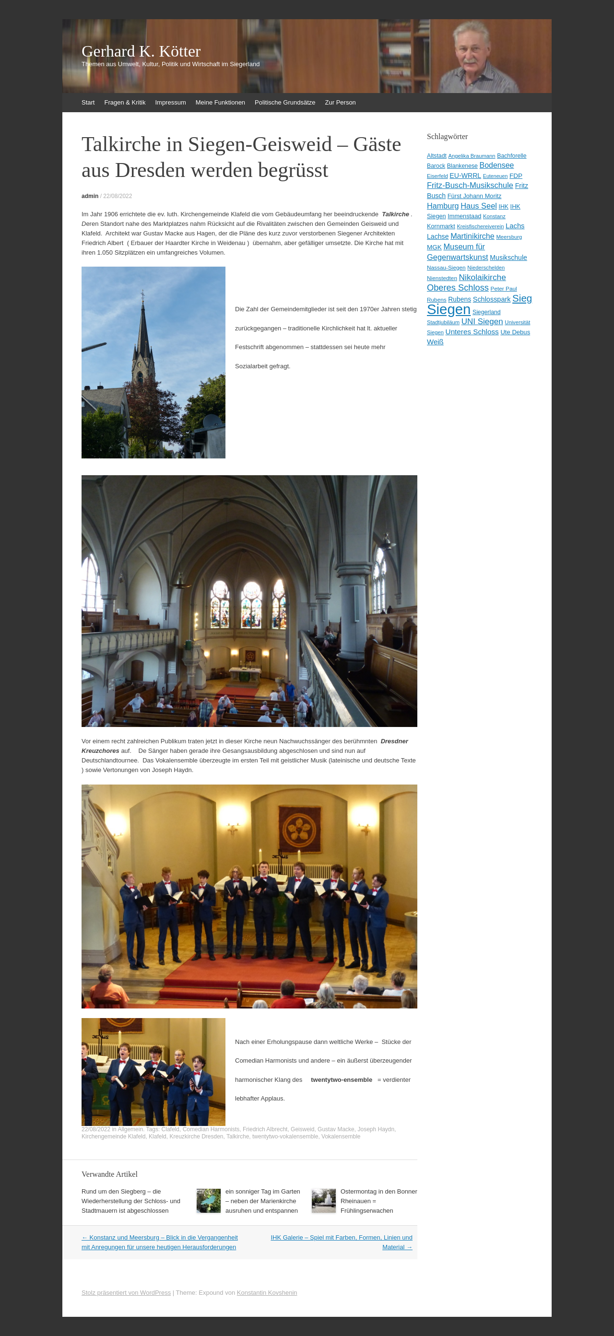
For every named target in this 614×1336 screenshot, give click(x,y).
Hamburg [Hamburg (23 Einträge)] (443, 205)
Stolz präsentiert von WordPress (126, 1292)
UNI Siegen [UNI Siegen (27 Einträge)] (482, 321)
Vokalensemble (340, 1136)
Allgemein (130, 1129)
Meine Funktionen (220, 102)
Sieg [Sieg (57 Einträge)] (522, 298)
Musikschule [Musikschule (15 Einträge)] (508, 257)
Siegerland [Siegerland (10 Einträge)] (486, 312)
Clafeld (170, 1129)
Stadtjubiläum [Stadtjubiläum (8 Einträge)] (443, 322)
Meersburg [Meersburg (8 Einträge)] (509, 237)
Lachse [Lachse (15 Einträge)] (438, 236)
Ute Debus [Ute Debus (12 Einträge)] (515, 332)
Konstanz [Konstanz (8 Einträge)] (494, 216)
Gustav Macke (336, 1129)
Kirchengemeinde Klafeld (113, 1136)
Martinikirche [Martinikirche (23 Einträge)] (472, 236)
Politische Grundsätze (285, 102)
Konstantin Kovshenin (267, 1292)
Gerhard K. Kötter (141, 51)
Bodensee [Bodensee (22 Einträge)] (497, 165)
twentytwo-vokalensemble (285, 1136)
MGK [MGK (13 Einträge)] (434, 247)
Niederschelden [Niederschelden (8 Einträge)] (486, 267)
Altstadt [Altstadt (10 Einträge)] (437, 155)
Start (88, 102)
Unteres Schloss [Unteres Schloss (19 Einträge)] (472, 332)
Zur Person (340, 102)
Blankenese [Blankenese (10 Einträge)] (462, 166)
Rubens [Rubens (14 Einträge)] (459, 299)
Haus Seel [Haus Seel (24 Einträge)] (478, 205)
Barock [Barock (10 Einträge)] (436, 166)
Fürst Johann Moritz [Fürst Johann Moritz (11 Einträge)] (475, 195)
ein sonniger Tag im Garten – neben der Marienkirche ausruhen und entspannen (262, 1201)
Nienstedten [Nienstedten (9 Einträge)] (442, 278)
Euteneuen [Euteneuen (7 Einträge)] (495, 176)
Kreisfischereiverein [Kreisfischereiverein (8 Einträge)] (480, 226)
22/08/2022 (117, 196)
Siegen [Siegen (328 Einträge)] (449, 309)
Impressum (170, 102)
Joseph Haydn (375, 1129)
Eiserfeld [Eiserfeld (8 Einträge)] (437, 176)
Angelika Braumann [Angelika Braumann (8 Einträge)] (472, 156)
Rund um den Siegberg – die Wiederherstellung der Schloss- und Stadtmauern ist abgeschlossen (131, 1201)
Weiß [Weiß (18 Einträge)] (435, 342)
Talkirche (237, 1136)
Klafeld (157, 1136)
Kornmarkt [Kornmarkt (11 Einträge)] (441, 226)
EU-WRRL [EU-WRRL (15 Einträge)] (465, 175)
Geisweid (302, 1129)
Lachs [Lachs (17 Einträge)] (515, 226)
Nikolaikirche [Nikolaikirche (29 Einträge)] (482, 277)
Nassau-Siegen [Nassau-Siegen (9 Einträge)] (446, 267)
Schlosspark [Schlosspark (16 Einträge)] (492, 299)
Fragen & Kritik (124, 102)
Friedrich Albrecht (265, 1129)
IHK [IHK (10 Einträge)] (503, 206)
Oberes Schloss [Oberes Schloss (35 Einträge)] (458, 287)
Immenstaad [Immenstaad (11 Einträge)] (464, 216)
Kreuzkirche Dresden (196, 1136)
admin (90, 196)
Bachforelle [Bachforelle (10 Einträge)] (511, 155)
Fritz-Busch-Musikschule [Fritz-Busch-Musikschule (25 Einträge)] (470, 185)
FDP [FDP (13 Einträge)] (515, 175)
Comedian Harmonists (211, 1129)
